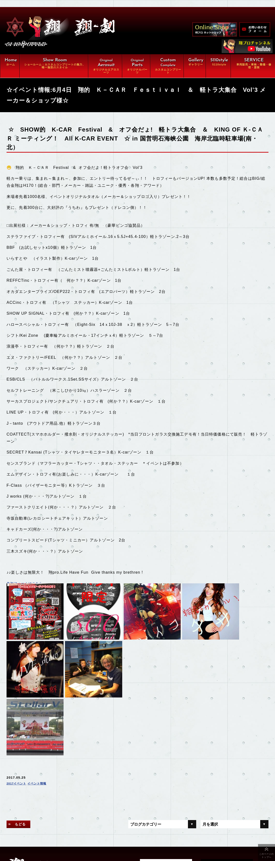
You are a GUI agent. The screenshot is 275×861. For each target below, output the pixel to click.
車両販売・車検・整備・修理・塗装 (68, 817)
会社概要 (44, 835)
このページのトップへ (266, 855)
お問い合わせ (96, 835)
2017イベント (18, 697)
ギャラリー (46, 826)
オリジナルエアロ (51, 799)
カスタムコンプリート (55, 808)
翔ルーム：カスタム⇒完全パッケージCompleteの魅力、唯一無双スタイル (80, 787)
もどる (22, 738)
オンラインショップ (101, 826)
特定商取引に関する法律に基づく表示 (68, 844)
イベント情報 (42, 697)
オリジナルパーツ (99, 799)
